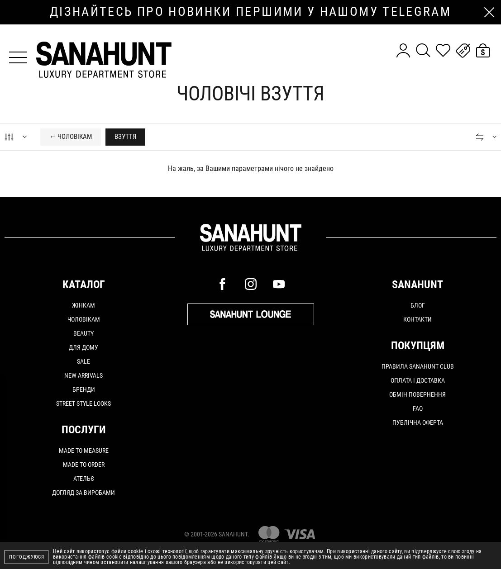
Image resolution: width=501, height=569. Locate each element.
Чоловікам (83, 319)
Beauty (83, 333)
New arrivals (83, 375)
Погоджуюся (26, 557)
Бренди (83, 389)
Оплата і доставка (418, 380)
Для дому (83, 347)
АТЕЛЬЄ (83, 478)
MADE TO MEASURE (84, 450)
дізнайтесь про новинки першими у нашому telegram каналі (250, 12)
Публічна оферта (417, 422)
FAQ (418, 408)
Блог (417, 305)
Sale (83, 361)
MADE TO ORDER (84, 464)
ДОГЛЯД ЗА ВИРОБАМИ (83, 492)
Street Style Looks (83, 403)
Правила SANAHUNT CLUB (418, 366)
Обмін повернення (417, 394)
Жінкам (83, 305)
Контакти (417, 319)
